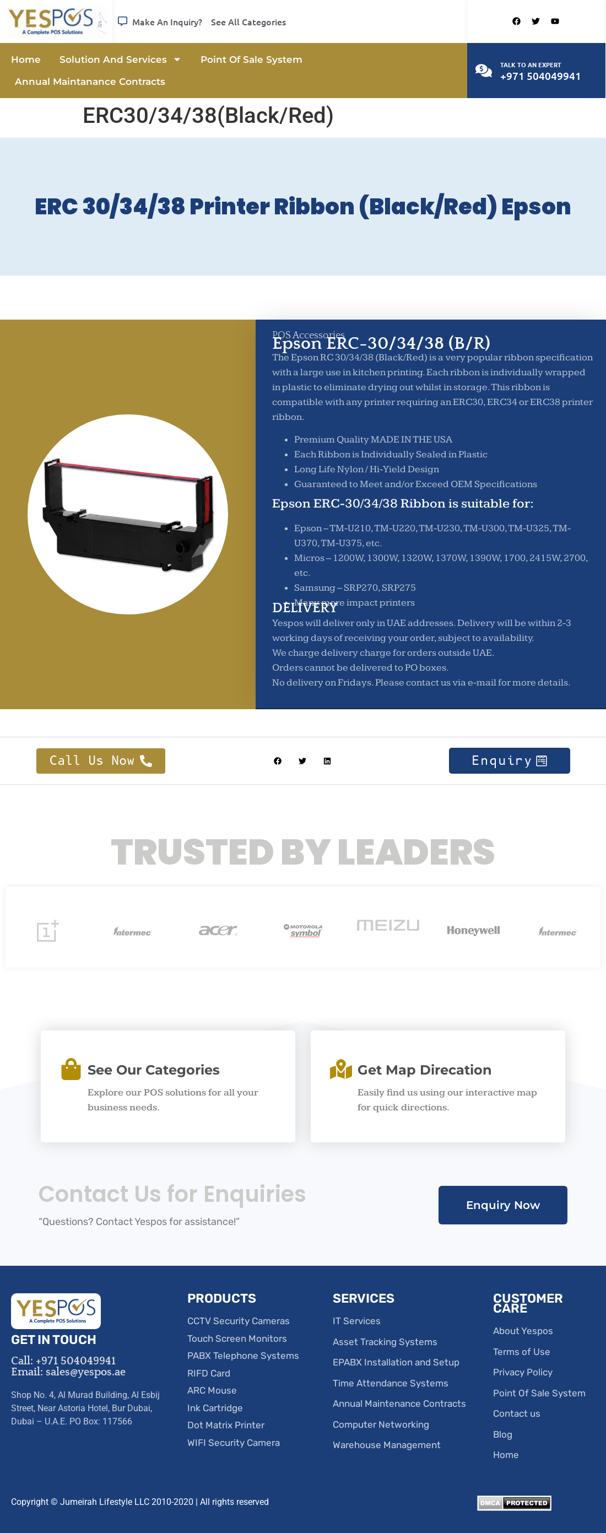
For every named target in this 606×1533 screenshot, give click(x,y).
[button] (278, 760)
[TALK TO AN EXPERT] (483, 70)
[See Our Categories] (71, 1069)
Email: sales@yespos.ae (68, 1372)
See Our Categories (154, 1070)
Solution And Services (120, 59)
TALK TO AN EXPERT (530, 64)
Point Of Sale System (251, 59)
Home (26, 59)
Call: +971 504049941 (63, 1361)
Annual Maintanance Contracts (90, 81)
